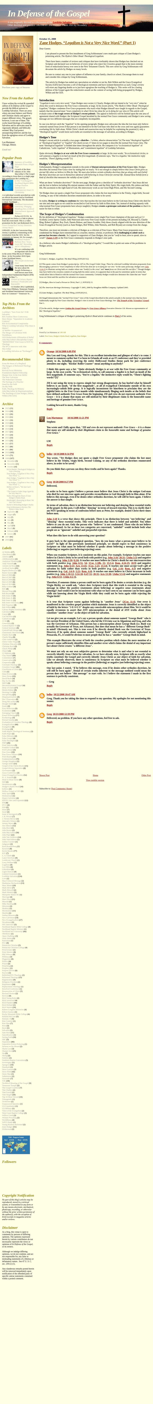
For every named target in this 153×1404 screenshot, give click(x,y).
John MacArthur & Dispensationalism (17, 391)
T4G (4, 1081)
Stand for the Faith (9, 384)
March (10, 528)
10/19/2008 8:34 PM (64, 454)
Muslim (5, 913)
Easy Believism (8, 708)
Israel (4, 812)
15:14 (103, 566)
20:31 (122, 557)
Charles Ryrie (7, 635)
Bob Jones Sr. (7, 600)
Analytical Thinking (10, 561)
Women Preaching (9, 1118)
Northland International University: (24, 209)
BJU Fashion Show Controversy (15, 317)
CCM (4, 621)
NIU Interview (8, 924)
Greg (49, 482)
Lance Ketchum (8, 858)
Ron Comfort (7, 1021)
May (9, 523)
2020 (7, 423)
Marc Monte (7, 885)
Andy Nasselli (7, 564)
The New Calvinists (10, 377)
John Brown (7, 830)
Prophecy (6, 968)
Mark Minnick (8, 892)
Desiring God (7, 692)
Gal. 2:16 (118, 568)
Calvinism (6, 612)
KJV (4, 853)
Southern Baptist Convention (13, 1060)
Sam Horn (6, 1033)
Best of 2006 (7, 575)
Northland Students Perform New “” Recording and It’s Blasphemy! (23, 243)
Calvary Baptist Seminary (12, 610)
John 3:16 (113, 557)
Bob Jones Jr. (7, 598)
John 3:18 (52, 519)
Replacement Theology (11, 987)
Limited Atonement (10, 874)
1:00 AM (63, 332)
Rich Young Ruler (9, 998)
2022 (7, 417)
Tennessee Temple (9, 1085)
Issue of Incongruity (10, 814)
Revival (5, 996)
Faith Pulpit (6, 734)
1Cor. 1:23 (93, 566)
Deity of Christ (8, 688)
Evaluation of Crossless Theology (15, 722)
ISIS (4, 807)
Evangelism (6, 727)
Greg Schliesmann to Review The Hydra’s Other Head (19, 508)
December (11, 461)
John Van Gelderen (9, 837)
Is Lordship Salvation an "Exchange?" (17, 351)
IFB (3, 803)
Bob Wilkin (6, 607)
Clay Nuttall (7, 655)
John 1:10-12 (66, 574)
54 (85, 563)
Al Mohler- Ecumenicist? (12, 330)
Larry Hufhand (8, 862)
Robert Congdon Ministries (13, 1010)
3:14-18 (79, 574)
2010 (7, 452)
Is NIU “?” (24, 186)
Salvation (6, 1030)
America (5, 557)
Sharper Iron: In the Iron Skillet (104, 25)
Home (95, 775)
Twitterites (6, 1102)
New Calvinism (8, 918)
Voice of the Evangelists (11, 1111)
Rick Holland (7, 1005)
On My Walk (7, 386)
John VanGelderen (9, 839)
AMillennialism (8, 559)
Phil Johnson (7, 954)
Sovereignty (7, 1062)
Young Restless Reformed (12, 1125)
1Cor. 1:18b (95, 563)
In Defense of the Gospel (49, 13)
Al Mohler (6, 552)
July (9, 517)
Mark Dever (7, 888)
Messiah (5, 901)
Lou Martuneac (55, 417)
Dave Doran (7, 676)
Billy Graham (7, 587)
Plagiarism (6, 959)
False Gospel (7, 738)
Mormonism (7, 911)
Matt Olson (6, 899)
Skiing (4, 1056)
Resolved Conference (10, 989)
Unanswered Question (11, 1104)
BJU (4, 589)
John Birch (6, 828)
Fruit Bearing (7, 757)
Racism (5, 973)
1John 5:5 (131, 557)
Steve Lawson (7, 1069)
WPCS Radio (7, 1122)
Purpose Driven (8, 970)
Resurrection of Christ (11, 991)
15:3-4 (110, 563)
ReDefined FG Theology (12, 975)
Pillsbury (5, 957)
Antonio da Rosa (8, 566)
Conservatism (7, 660)
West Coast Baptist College (13, 1113)
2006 (7, 540)
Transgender (7, 1099)
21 (104, 563)
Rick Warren (7, 1007)
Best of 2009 (7, 582)
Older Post (146, 775)
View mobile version (95, 780)
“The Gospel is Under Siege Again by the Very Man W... (20, 492)
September (11, 512)
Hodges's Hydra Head (61, 336)
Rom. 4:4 (86, 571)
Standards (6, 1067)
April (9, 526)
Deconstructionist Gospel (12, 685)
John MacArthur (8, 833)
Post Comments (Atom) (61, 788)
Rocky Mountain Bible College (14, 1014)
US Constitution (8, 1106)
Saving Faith (7, 1037)
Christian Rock (8, 646)
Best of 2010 (7, 584)
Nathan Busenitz (8, 915)
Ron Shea (6, 1023)
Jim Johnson (7, 826)
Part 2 (118, 316)
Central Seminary (9, 628)
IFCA (4, 805)
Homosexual (7, 796)
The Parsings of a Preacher (12, 382)
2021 (7, 420)
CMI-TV (5, 368)
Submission (6, 1076)
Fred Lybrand (7, 750)
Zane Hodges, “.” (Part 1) (87, 42)
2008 (7, 458)
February (11, 531)
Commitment (7, 658)
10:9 (133, 563)
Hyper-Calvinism (9, 798)
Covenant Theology (10, 665)
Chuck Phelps (7, 649)
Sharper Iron (7, 1051)
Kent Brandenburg (9, 846)
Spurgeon (6, 1065)
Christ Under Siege (9, 642)
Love (4, 879)
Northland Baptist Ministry (13, 929)
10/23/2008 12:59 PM (63, 714)
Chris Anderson (8, 639)
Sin (3, 1053)
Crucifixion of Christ (10, 669)
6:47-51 (88, 574)
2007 (7, 537)
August (10, 514)
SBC (4, 1039)
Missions (5, 906)
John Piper (6, 835)
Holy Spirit (6, 793)
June (9, 520)
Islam (4, 810)
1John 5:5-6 (118, 574)
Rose (4, 1026)
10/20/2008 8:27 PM (63, 482)
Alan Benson (7, 554)
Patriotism (6, 941)
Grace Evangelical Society (12, 775)
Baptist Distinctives (10, 570)
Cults (4, 672)
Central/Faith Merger (10, 630)
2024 (7, 411)
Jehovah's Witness (9, 821)
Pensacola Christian (10, 945)
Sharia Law (6, 1049)
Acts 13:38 (105, 574)
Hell (4, 782)
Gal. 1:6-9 (68, 571)
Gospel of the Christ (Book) (13, 766)
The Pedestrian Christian (12, 380)
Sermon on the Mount (10, 1046)
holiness (5, 789)
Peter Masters (7, 952)
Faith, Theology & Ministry (13, 389)
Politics (5, 961)
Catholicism (7, 619)
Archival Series (8, 568)
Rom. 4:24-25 (122, 563)
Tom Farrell (6, 1092)
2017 (7, 432)
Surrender (6, 1079)
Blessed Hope (7, 591)
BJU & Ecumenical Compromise (15, 323)
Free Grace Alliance (10, 754)
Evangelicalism (8, 724)
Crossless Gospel (9, 667)
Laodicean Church (9, 860)
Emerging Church (9, 713)
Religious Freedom (9, 982)
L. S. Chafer (7, 856)
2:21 (78, 571)
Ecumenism (6, 711)
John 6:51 (77, 563)
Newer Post (44, 775)
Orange (50, 351)
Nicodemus (6, 922)
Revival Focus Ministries (12, 370)
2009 (7, 455)
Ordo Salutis (7, 938)
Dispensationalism (9, 697)
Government (7, 770)
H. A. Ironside (7, 777)
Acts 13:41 (81, 566)
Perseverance (7, 950)
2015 (7, 438)
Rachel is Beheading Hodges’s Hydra (20, 505)
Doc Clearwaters (8, 699)
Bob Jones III (7, 596)
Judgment (6, 844)
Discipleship (7, 695)
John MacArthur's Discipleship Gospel (17, 340)
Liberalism (6, 869)
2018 (7, 429)
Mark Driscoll (7, 890)
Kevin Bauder (7, 851)
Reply (50, 409)
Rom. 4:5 (130, 568)
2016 (7, 435)
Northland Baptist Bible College (15, 927)
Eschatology (7, 718)
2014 (7, 441)
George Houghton (9, 761)
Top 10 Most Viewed (10, 1097)
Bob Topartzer (7, 605)
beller (49, 454)
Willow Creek (7, 1115)
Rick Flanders (7, 1003)
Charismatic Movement (11, 632)
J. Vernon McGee (9, 819)
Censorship (6, 623)
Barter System (7, 573)
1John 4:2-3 (69, 577)
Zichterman (6, 1129)
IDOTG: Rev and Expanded (13, 800)
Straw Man (6, 1074)
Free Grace (49, 336)
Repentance (6, 984)
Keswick (5, 849)
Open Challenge (8, 936)
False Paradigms (8, 741)
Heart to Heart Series (10, 780)
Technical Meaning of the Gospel (15, 1083)
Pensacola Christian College (13, 947)
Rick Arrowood (8, 1000)
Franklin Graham (9, 747)
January (10, 534)
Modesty (5, 908)
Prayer (4, 964)
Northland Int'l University (12, 931)
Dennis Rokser (8, 690)
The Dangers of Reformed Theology (16, 366)
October (10, 467)
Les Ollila (6, 867)
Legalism (73, 336)
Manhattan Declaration (11, 883)
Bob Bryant (6, 593)
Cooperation (7, 662)
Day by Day (7, 681)
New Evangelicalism (10, 920)
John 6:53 (69, 566)
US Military (7, 1108)
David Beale (7, 678)
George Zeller (7, 764)
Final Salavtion (8, 745)
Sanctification (7, 1035)
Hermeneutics (7, 784)
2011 (7, 449)
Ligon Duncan (7, 872)
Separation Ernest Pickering (13, 1044)
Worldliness (6, 1120)
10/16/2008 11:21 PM (78, 417)
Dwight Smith (7, 704)
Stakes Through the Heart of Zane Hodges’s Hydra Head (19, 497)
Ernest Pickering (8, 715)
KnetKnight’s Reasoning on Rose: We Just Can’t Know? (20, 501)
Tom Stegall (7, 1095)
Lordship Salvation (62, 22)
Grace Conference (9, 773)
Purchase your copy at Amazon (16, 87)
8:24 (76, 560)
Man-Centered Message (11, 881)
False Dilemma (8, 736)
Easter (4, 706)
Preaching (6, 966)
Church (5, 651)
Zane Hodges (81, 336)
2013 (7, 444)
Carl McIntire (7, 616)
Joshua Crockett (8, 842)
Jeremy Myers (7, 823)
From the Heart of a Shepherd (14, 363)
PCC (4, 943)
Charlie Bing (7, 637)
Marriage (5, 897)
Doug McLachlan (9, 701)
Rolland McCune (9, 1016)
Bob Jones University (10, 603)
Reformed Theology (10, 977)
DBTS (4, 683)
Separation (6, 1042)
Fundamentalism (8, 759)
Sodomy (5, 1058)
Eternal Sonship (8, 720)
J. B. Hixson (7, 816)
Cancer (5, 614)
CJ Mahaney (7, 653)
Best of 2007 (7, 577)
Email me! (6, 150)
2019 (7, 426)
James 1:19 (52, 238)
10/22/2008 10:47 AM (64, 694)
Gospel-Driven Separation (12, 768)
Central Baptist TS (9, 626)
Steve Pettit (6, 1072)
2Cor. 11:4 (128, 601)
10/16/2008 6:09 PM (65, 351)
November (11, 464)
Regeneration (7, 980)
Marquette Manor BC (10, 895)
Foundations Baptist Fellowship (14, 373)
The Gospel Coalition (10, 1088)
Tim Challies (7, 1090)
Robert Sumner (8, 1012)
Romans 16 (6, 1019)
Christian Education (10, 644)
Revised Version (8, 993)
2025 (7, 408)
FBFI (4, 743)
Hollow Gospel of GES (11, 791)
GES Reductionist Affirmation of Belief (18, 337)
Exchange (6, 729)
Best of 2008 (7, 580)
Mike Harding (7, 904)
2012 (7, 447)
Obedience (6, 934)
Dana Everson (7, 674)
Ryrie (4, 1028)
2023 (7, 414)
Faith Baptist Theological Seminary (16, 731)
